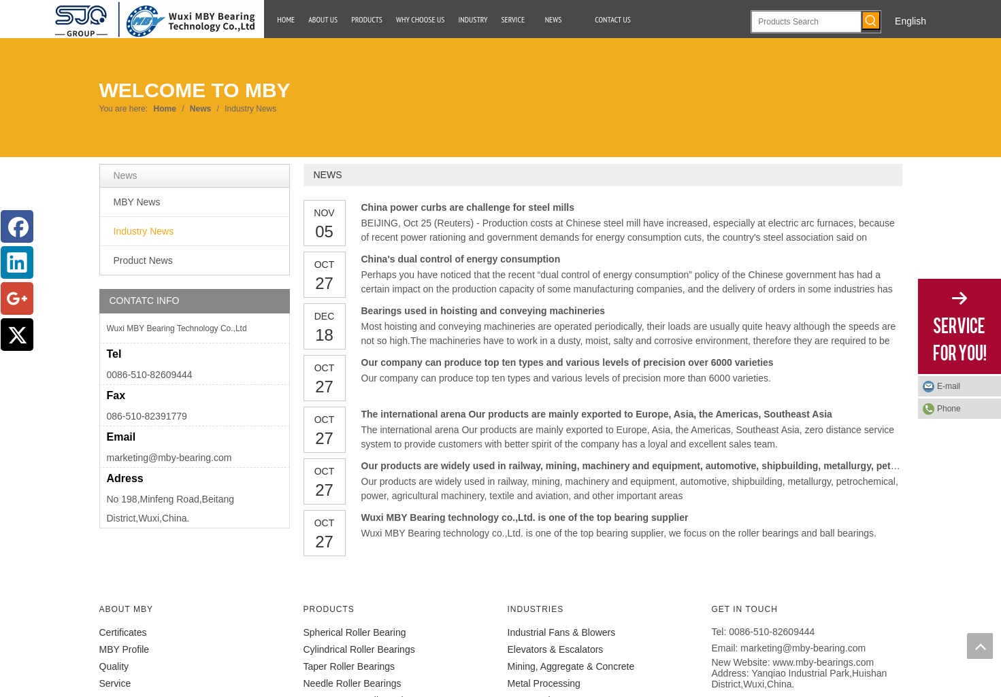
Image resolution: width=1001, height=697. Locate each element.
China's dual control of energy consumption (461, 259)
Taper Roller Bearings (349, 666)
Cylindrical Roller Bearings (359, 649)
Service (115, 683)
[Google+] (17, 298)
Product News (143, 260)
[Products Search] (806, 22)
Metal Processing (544, 683)
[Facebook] (17, 226)
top (980, 646)
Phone (949, 408)
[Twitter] (17, 334)
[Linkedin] (17, 262)
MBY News (137, 202)
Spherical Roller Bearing (354, 632)
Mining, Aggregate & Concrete (571, 666)
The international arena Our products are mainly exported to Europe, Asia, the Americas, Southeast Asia (596, 414)
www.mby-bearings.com (823, 662)
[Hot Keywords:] (871, 20)
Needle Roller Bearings (352, 683)
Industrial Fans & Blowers (562, 632)
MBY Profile (124, 649)
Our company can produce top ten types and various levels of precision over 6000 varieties (567, 362)
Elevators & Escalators (556, 649)
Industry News (144, 231)
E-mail (948, 386)
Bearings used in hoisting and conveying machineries (483, 310)
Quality (114, 666)
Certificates (123, 632)
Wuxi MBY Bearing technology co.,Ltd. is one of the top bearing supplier (525, 517)
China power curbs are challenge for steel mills (468, 207)
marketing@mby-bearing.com (169, 457)
